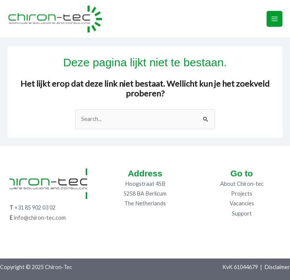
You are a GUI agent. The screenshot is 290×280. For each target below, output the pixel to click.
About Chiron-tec (242, 184)
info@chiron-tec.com (40, 217)
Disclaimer (277, 267)
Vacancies (242, 203)
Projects (241, 193)
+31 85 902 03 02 (35, 207)
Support (242, 213)
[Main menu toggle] (274, 19)
